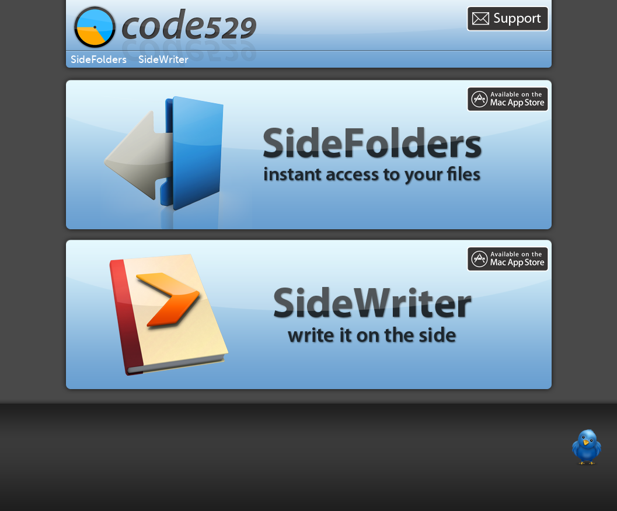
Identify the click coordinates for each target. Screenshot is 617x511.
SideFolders (99, 59)
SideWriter (163, 59)
